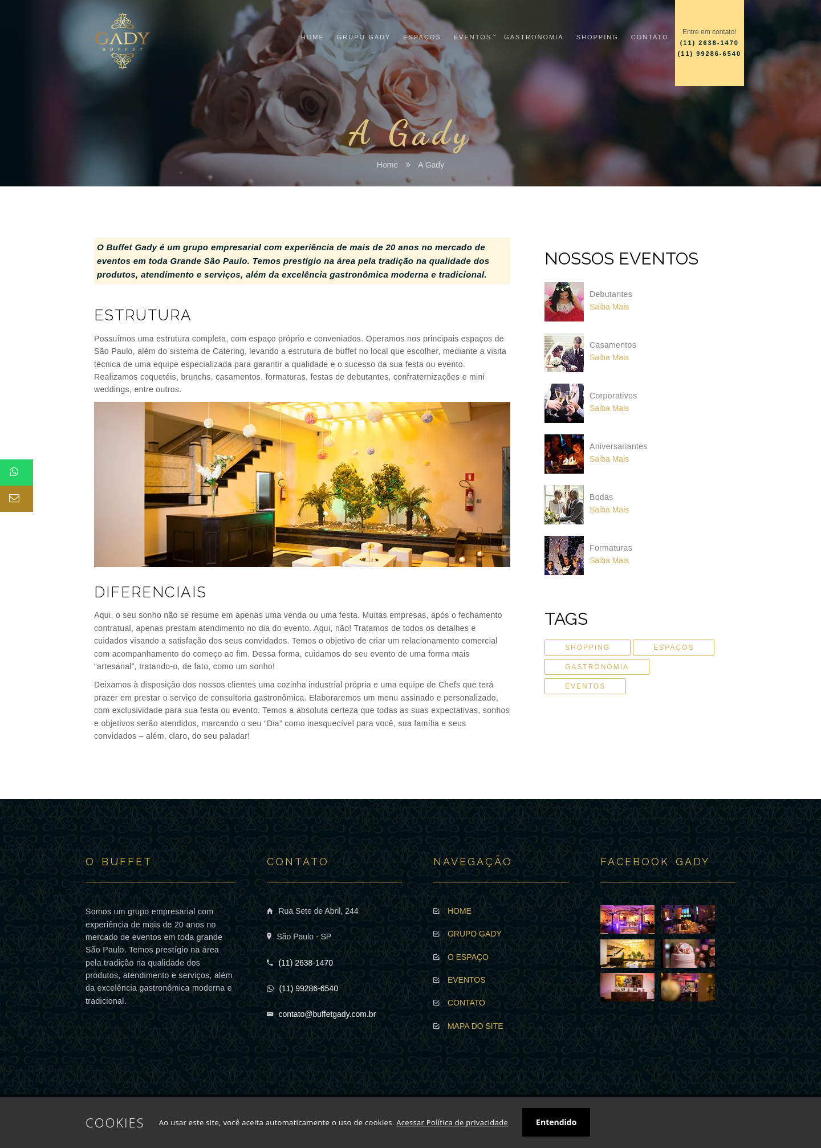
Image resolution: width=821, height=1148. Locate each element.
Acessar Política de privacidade (452, 1122)
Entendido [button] (556, 1122)
